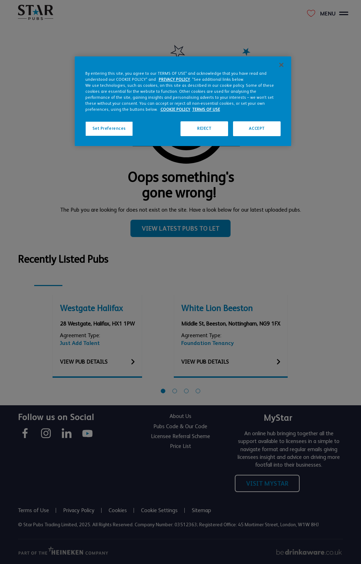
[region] (183, 101)
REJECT (204, 128)
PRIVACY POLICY (174, 79)
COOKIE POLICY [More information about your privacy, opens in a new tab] (175, 109)
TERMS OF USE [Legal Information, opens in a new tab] (206, 109)
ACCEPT (256, 128)
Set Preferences (109, 128)
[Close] (281, 65)
